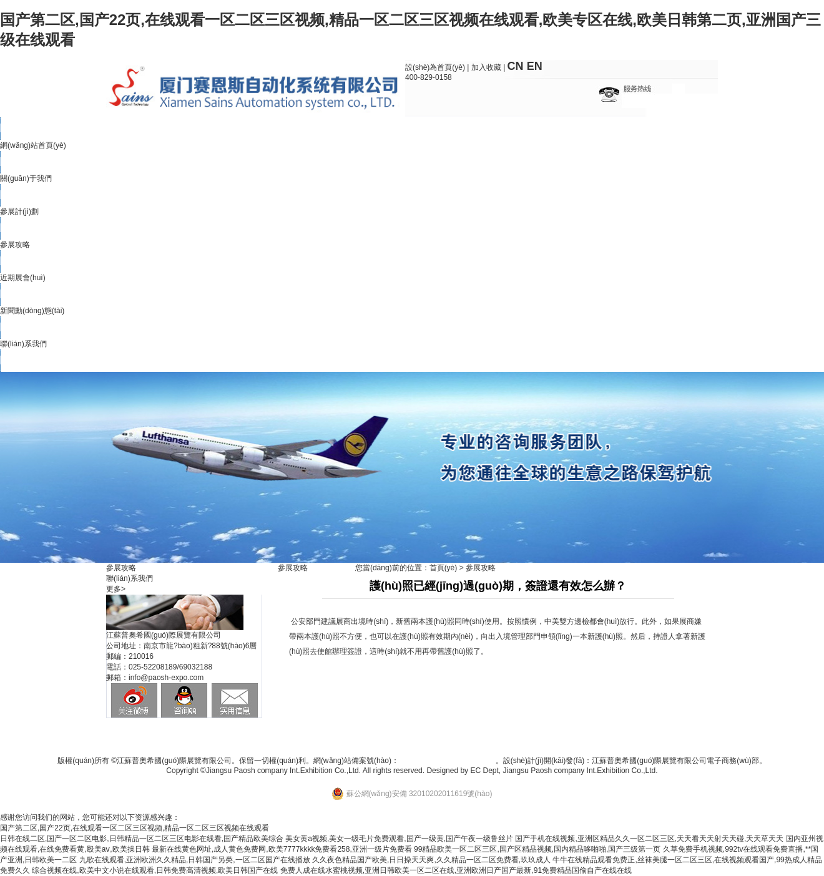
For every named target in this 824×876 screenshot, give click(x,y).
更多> (115, 589)
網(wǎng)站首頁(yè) (33, 145)
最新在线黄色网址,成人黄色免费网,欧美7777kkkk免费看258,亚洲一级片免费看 (282, 849)
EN (534, 66)
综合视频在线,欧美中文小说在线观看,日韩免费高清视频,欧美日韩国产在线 (155, 870)
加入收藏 (486, 67)
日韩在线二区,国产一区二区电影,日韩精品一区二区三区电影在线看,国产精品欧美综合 (141, 838)
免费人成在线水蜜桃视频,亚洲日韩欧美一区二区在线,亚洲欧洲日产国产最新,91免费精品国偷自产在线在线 (456, 870)
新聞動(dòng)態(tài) (32, 310)
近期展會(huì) (23, 277)
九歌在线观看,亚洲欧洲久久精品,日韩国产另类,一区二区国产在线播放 (194, 859)
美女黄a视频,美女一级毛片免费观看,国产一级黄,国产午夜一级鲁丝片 (399, 838)
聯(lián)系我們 (23, 343)
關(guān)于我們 (26, 178)
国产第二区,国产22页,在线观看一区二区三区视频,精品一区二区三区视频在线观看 (134, 828)
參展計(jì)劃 (19, 211)
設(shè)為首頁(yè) (435, 67)
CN (516, 66)
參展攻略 (15, 244)
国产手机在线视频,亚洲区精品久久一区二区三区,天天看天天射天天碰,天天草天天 (649, 838)
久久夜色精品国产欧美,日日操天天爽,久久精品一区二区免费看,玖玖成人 (431, 859)
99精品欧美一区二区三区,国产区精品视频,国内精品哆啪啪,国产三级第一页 (537, 849)
